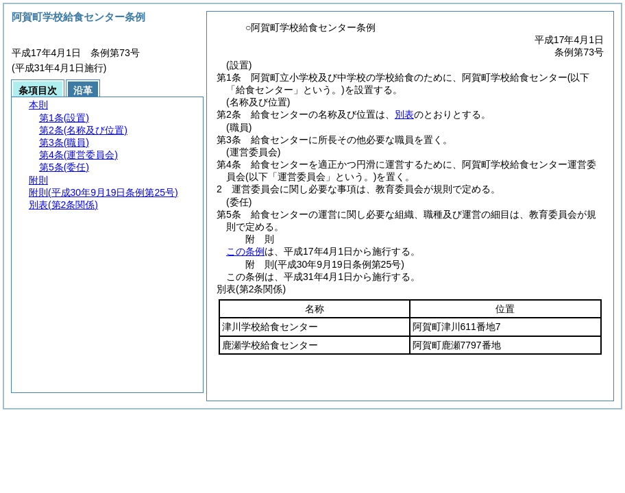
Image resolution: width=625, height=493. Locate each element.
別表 (404, 114)
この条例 (245, 251)
